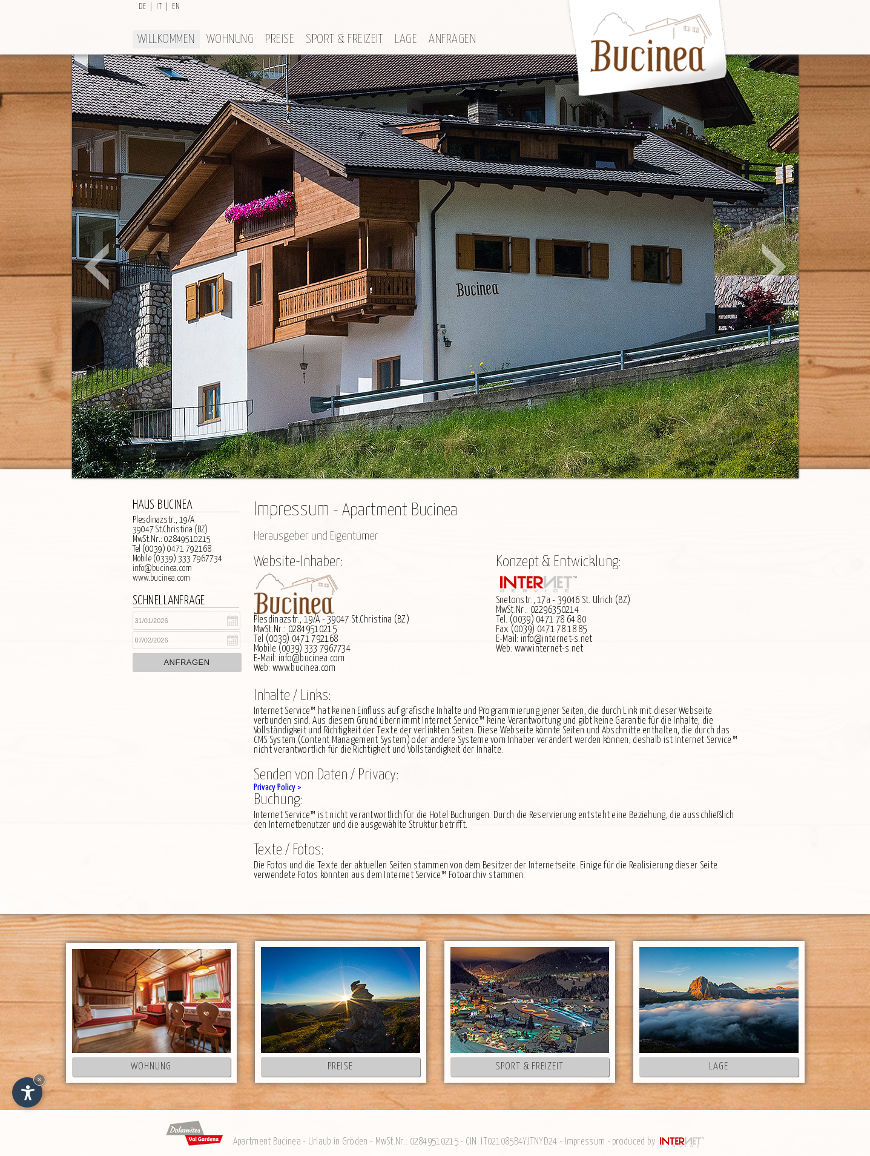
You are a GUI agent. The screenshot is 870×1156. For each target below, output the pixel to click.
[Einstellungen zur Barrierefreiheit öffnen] (27, 1092)
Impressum (585, 1141)
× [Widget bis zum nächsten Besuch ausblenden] (39, 1079)
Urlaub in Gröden (338, 1141)
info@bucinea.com (162, 568)
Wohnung (230, 39)
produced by (659, 1141)
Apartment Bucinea (267, 1141)
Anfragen (452, 39)
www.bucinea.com (161, 578)
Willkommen (166, 39)
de (143, 7)
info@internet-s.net (557, 639)
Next (774, 266)
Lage (406, 39)
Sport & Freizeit (344, 39)
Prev (96, 266)
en (176, 7)
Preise (279, 39)
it (159, 7)
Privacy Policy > (277, 787)
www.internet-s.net (549, 648)
